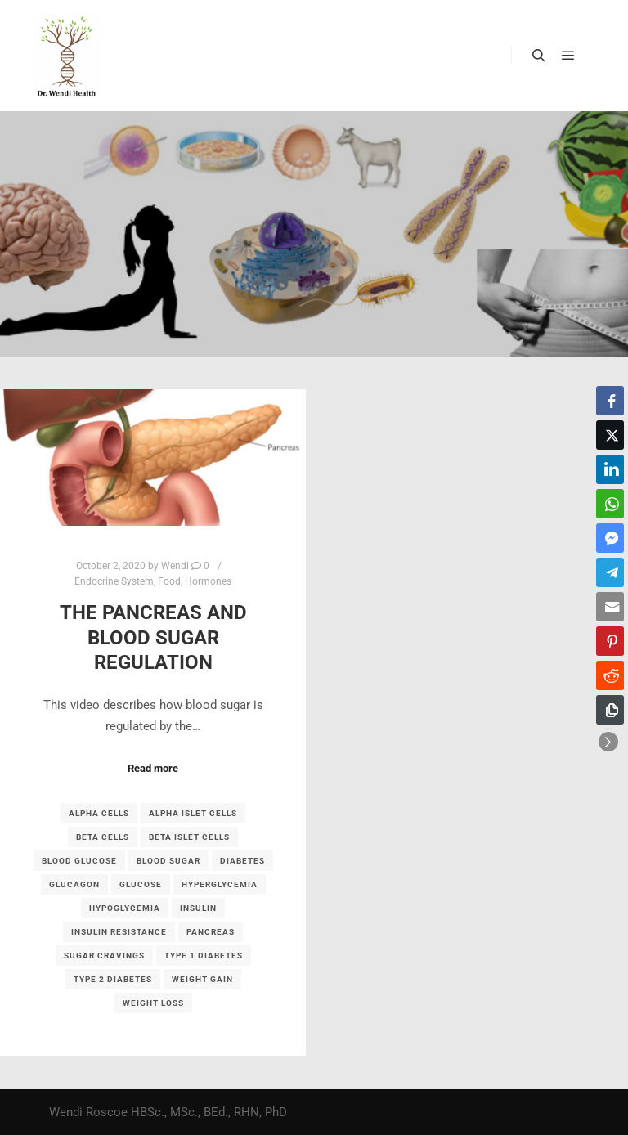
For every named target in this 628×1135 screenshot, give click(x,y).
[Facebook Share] (610, 400)
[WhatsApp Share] (610, 503)
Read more (153, 768)
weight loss (153, 1002)
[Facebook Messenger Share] (610, 538)
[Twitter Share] (610, 435)
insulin (198, 908)
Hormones (208, 581)
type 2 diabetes (113, 979)
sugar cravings (104, 955)
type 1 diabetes (203, 955)
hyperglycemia (220, 884)
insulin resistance (119, 931)
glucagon (74, 884)
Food (169, 581)
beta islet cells (189, 836)
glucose (140, 884)
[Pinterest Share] (610, 641)
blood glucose (79, 860)
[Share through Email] (610, 606)
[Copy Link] (610, 710)
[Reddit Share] (610, 675)
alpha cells (99, 813)
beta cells (102, 836)
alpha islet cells (193, 813)
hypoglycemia (124, 908)
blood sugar (168, 860)
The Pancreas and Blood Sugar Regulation (153, 637)
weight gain (202, 979)
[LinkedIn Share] (610, 469)
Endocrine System (114, 581)
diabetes (242, 860)
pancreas (210, 931)
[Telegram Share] (610, 572)
